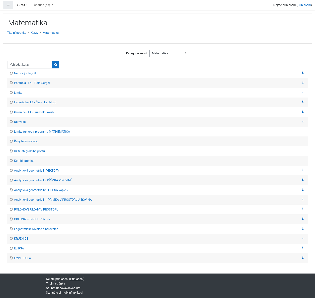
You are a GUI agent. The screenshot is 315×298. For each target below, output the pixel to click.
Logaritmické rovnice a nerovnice (36, 229)
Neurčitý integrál (25, 73)
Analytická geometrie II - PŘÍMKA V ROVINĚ (43, 180)
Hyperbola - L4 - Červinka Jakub (35, 102)
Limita (18, 93)
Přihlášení (304, 5)
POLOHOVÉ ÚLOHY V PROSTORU (36, 209)
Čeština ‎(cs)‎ (42, 5)
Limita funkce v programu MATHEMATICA (42, 131)
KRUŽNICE (21, 238)
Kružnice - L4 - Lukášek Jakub (34, 112)
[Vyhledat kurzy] (29, 64)
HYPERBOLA (22, 258)
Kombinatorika (24, 161)
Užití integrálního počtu (29, 151)
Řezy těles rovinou (26, 141)
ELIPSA (19, 248)
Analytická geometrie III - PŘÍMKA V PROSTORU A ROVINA (53, 199)
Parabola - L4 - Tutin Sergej (32, 83)
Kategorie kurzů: (137, 53)
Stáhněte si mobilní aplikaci (64, 292)
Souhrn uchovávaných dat (63, 288)
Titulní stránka (16, 33)
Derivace (20, 122)
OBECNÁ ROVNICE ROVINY (32, 219)
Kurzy (34, 33)
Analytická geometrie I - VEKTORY (36, 170)
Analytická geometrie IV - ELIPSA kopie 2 (41, 190)
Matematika (51, 33)
